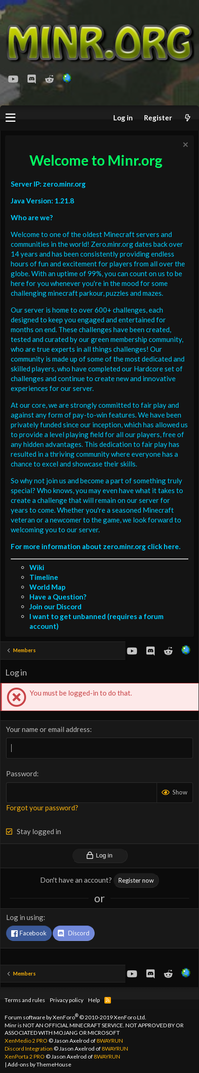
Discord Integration (29, 1048)
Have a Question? (57, 596)
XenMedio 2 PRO (26, 1040)
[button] (10, 118)
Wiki (36, 567)
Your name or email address (48, 729)
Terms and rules (25, 999)
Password (21, 773)
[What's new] (187, 117)
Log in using (24, 917)
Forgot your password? (42, 807)
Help (94, 999)
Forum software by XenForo (75, 1017)
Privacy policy (66, 999)
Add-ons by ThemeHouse (39, 1064)
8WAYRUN (109, 1040)
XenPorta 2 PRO (25, 1056)
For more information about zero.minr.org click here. (95, 546)
